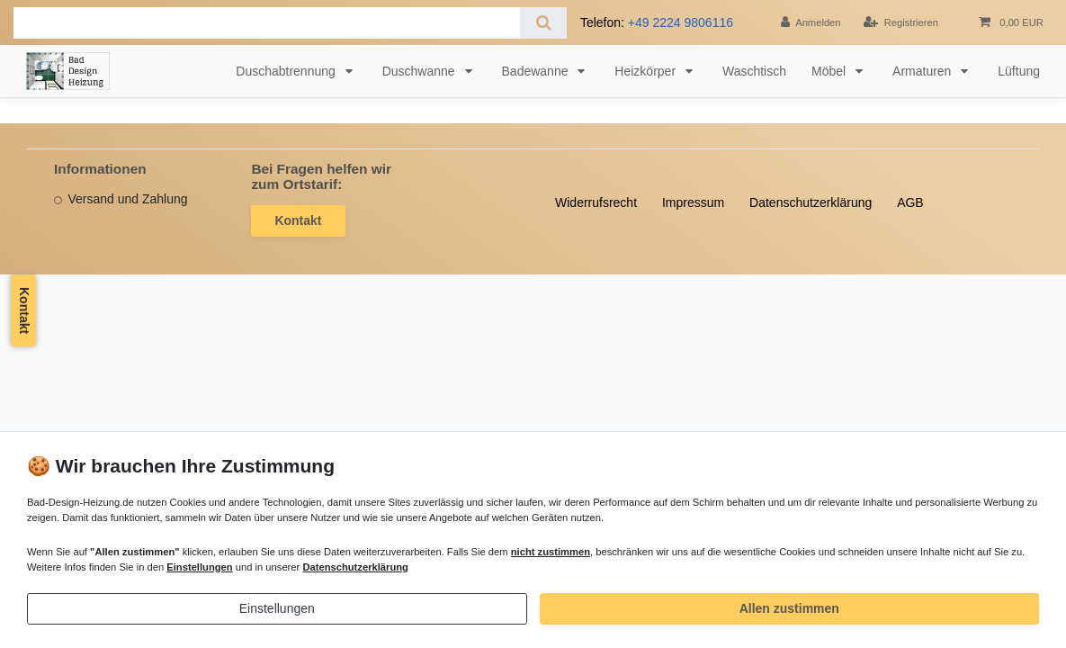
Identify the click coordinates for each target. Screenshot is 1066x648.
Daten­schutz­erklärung (810, 202)
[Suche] (543, 23)
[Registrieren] (901, 22)
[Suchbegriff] (266, 23)
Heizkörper (646, 71)
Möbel (830, 71)
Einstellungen (277, 608)
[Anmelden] (811, 22)
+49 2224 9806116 (680, 22)
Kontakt (297, 220)
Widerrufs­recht (596, 202)
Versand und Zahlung (127, 199)
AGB (910, 202)
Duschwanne (420, 71)
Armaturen (923, 71)
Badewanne (537, 71)
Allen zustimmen (789, 608)
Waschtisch (754, 71)
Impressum (693, 202)
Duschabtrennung (287, 71)
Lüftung (1019, 71)
